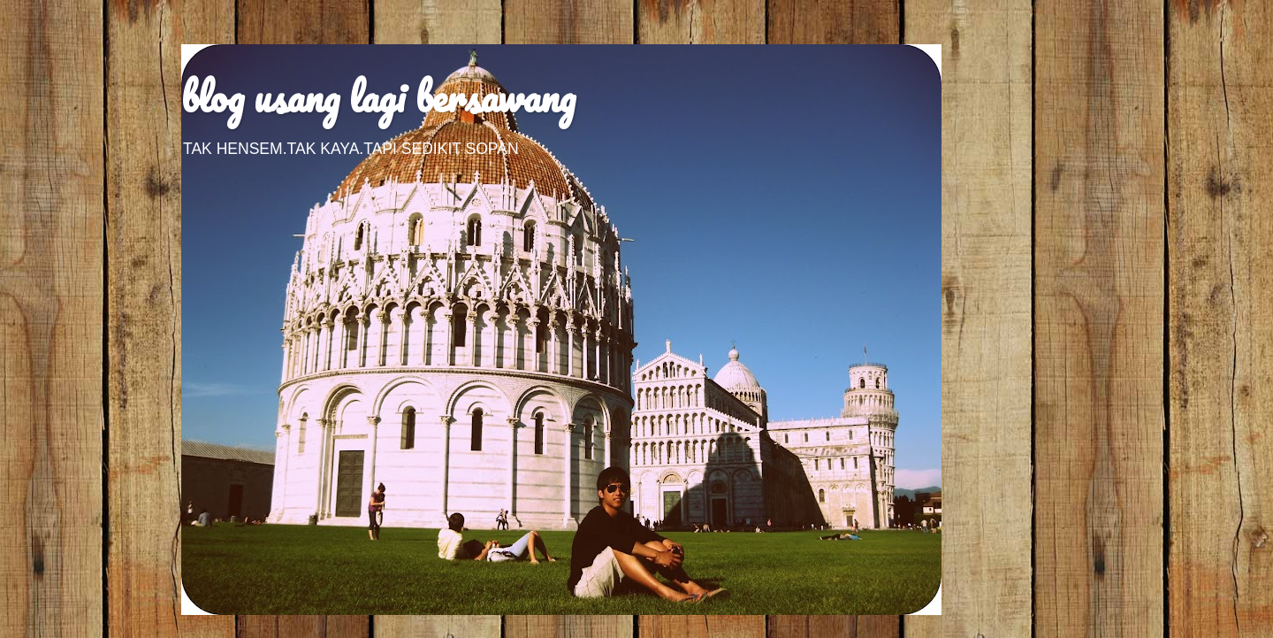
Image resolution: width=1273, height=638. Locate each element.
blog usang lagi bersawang (378, 96)
